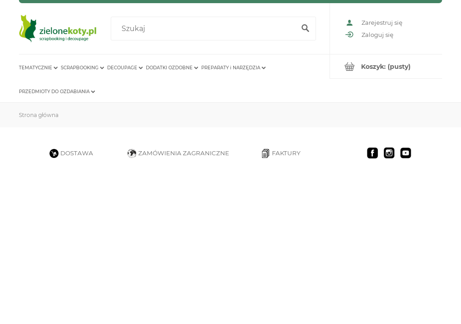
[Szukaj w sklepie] (205, 29)
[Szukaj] (305, 28)
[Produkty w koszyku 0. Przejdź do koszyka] (386, 66)
